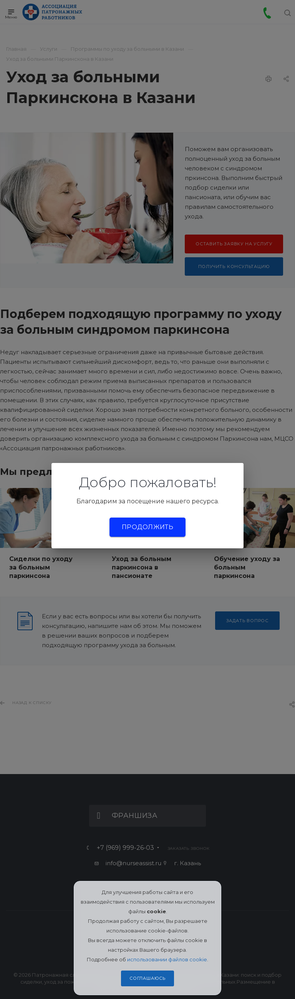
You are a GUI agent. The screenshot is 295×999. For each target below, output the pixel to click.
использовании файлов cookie (167, 959)
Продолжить (147, 527)
